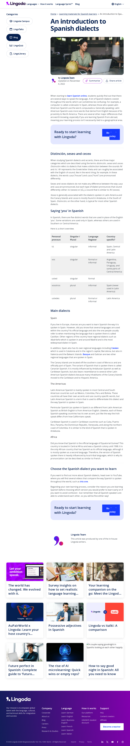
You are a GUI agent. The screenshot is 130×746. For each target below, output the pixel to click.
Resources (86, 716)
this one (84, 481)
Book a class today (113, 134)
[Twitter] (107, 742)
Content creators (107, 716)
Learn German (67, 713)
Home (53, 14)
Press (44, 727)
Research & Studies (50, 731)
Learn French (66, 726)
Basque (86, 354)
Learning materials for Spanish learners (78, 14)
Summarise (92, 80)
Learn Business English (67, 721)
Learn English (67, 716)
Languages (32, 4)
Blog (77, 4)
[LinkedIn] (102, 742)
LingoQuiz (16, 45)
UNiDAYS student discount (89, 721)
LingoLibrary (17, 53)
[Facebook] (118, 742)
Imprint (73, 742)
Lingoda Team (68, 77)
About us (45, 716)
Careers (45, 724)
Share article (113, 80)
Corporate (46, 713)
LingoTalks (16, 29)
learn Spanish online (77, 95)
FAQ (102, 713)
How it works (46, 4)
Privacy (81, 742)
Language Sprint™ (64, 4)
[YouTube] (112, 742)
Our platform (87, 713)
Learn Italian (66, 734)
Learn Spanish (67, 730)
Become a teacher (112, 726)
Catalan (115, 348)
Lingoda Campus (19, 21)
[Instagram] (123, 742)
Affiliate (103, 720)
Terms (89, 742)
